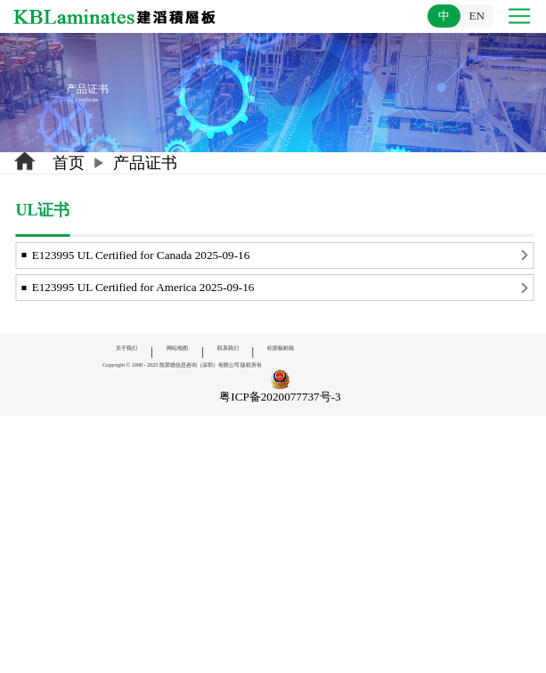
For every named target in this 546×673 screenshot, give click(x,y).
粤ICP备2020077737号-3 (279, 396)
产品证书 (145, 163)
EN (477, 15)
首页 (69, 163)
